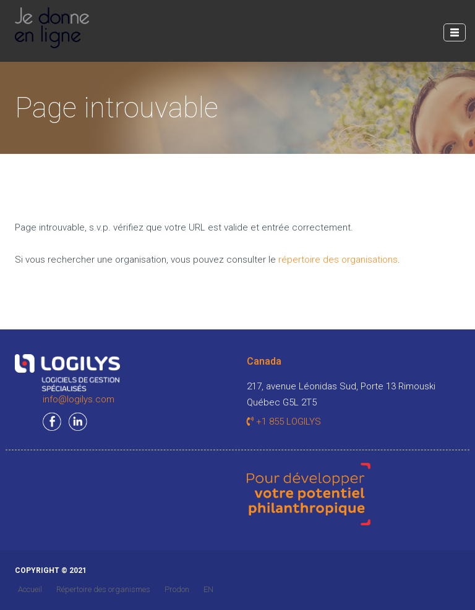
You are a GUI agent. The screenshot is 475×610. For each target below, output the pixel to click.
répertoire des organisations (338, 259)
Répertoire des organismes (103, 589)
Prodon (177, 589)
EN (208, 589)
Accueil (30, 589)
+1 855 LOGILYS (284, 421)
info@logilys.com (78, 399)
